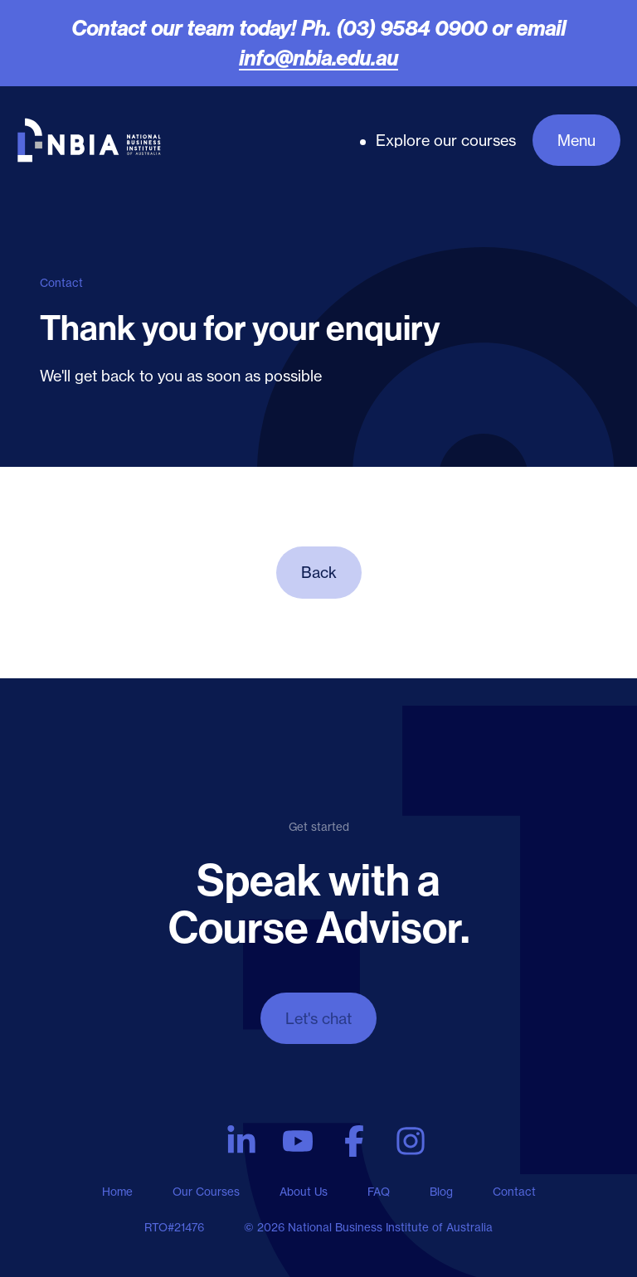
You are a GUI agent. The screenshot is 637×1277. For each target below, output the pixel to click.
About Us (304, 1191)
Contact (514, 1191)
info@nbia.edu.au (318, 58)
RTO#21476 (174, 1227)
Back (319, 572)
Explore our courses (446, 140)
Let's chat (318, 1018)
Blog (441, 1191)
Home (117, 1191)
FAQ (378, 1191)
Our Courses (206, 1191)
